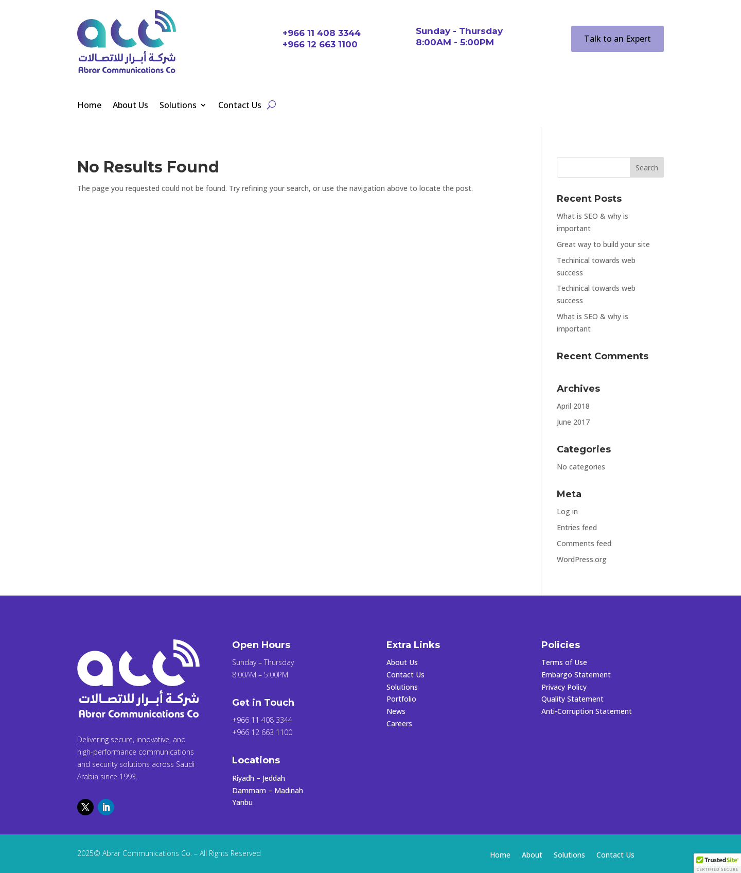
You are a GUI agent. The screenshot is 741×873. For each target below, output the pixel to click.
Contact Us (239, 106)
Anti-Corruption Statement (586, 711)
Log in (567, 511)
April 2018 (573, 406)
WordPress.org (582, 559)
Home (89, 106)
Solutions (178, 106)
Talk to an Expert (617, 38)
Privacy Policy (564, 687)
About (532, 855)
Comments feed (584, 543)
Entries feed (577, 527)
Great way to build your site (603, 244)
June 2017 (573, 422)
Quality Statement (572, 699)
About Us (130, 106)
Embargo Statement (576, 674)
